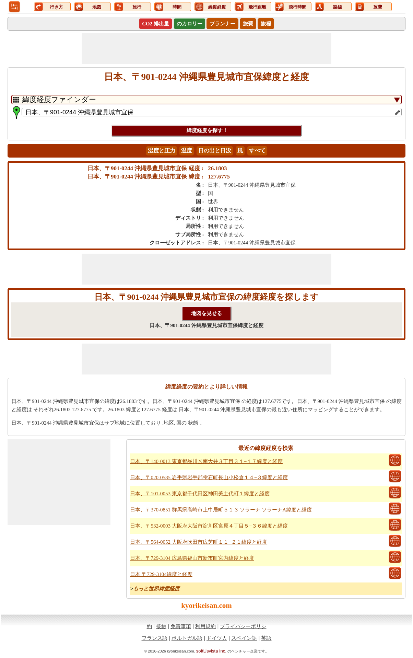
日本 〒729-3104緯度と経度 (161, 574)
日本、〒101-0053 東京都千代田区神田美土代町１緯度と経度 (199, 493)
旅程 (266, 23)
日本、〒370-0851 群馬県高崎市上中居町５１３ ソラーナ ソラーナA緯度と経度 (221, 509)
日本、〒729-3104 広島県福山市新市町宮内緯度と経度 (192, 558)
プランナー (222, 23)
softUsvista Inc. (211, 651)
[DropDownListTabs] (206, 99)
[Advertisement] (206, 48)
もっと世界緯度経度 (156, 588)
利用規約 (205, 626)
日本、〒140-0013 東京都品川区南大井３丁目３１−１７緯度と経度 (206, 461)
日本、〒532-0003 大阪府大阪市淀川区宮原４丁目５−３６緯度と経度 (209, 526)
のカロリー (189, 23)
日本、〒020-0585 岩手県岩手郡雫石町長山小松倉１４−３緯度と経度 (209, 477)
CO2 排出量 (155, 23)
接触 (161, 626)
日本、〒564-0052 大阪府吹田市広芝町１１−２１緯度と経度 (198, 542)
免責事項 (180, 626)
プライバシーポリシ (243, 626)
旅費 (248, 23)
